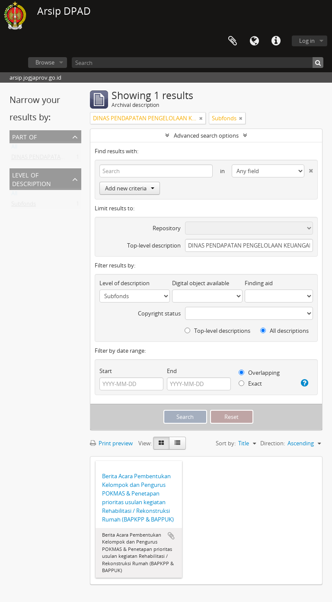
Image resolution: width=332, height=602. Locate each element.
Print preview (111, 443)
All (14, 148)
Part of (24, 136)
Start (105, 371)
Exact (250, 383)
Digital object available (200, 283)
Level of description (31, 178)
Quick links (276, 41)
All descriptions (284, 331)
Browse (44, 62)
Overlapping (259, 373)
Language (254, 41)
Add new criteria (129, 188)
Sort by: (226, 443)
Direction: (272, 443)
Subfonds (23, 205)
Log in (307, 41)
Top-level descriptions (217, 331)
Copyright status (159, 313)
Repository (167, 228)
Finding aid (259, 283)
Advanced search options (206, 135)
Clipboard (232, 41)
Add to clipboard (171, 535)
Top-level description (154, 245)
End (172, 371)
